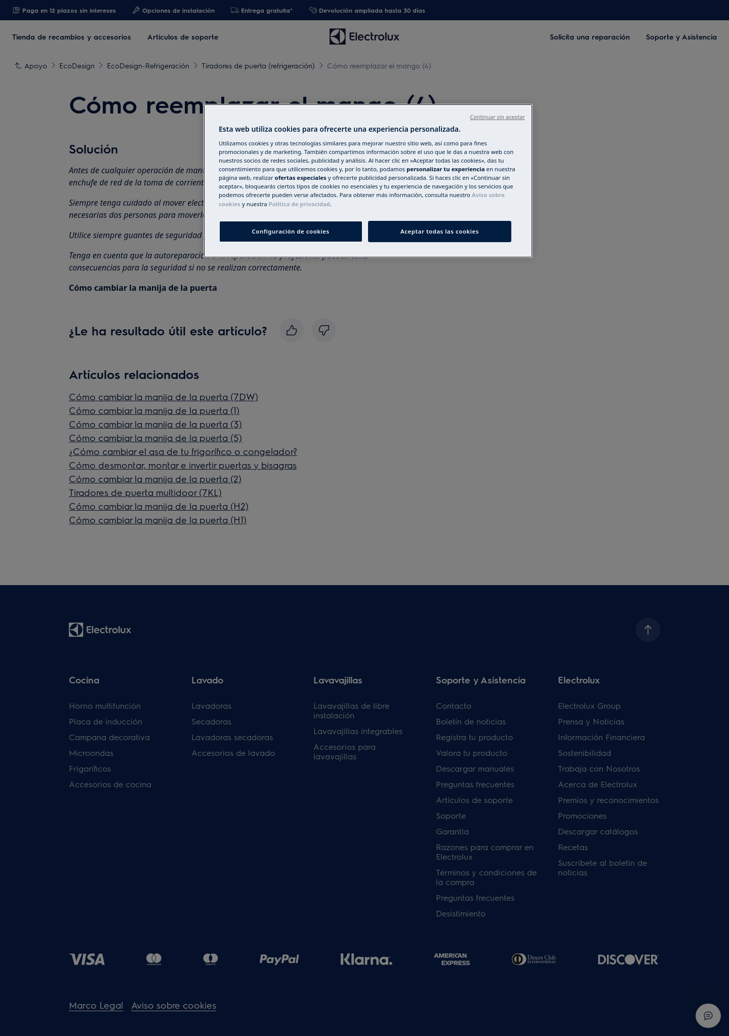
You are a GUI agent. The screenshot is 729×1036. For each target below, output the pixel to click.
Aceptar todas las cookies (439, 231)
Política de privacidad (299, 204)
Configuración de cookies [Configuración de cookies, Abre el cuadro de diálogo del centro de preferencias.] (291, 231)
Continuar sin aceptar (497, 117)
